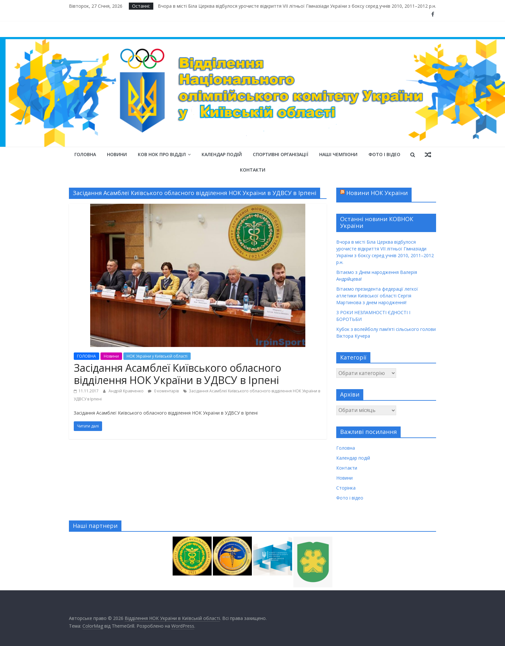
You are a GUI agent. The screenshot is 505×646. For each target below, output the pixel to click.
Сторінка (346, 488)
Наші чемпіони (338, 154)
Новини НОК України (377, 193)
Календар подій (222, 154)
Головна (85, 154)
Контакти (252, 170)
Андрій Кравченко (127, 391)
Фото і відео (384, 154)
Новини (117, 154)
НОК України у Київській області (157, 356)
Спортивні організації (280, 154)
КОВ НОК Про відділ (162, 154)
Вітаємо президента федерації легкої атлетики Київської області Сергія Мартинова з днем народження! (377, 295)
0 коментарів (163, 391)
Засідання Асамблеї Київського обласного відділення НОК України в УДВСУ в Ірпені (177, 374)
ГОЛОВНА (86, 356)
